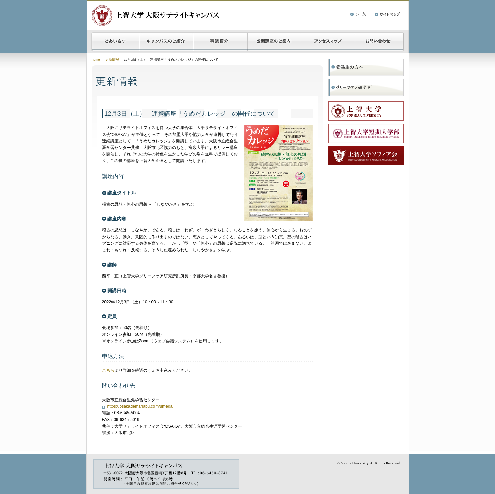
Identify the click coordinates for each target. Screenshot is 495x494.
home (96, 59)
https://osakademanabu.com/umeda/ (140, 406)
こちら (108, 370)
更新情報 (112, 59)
